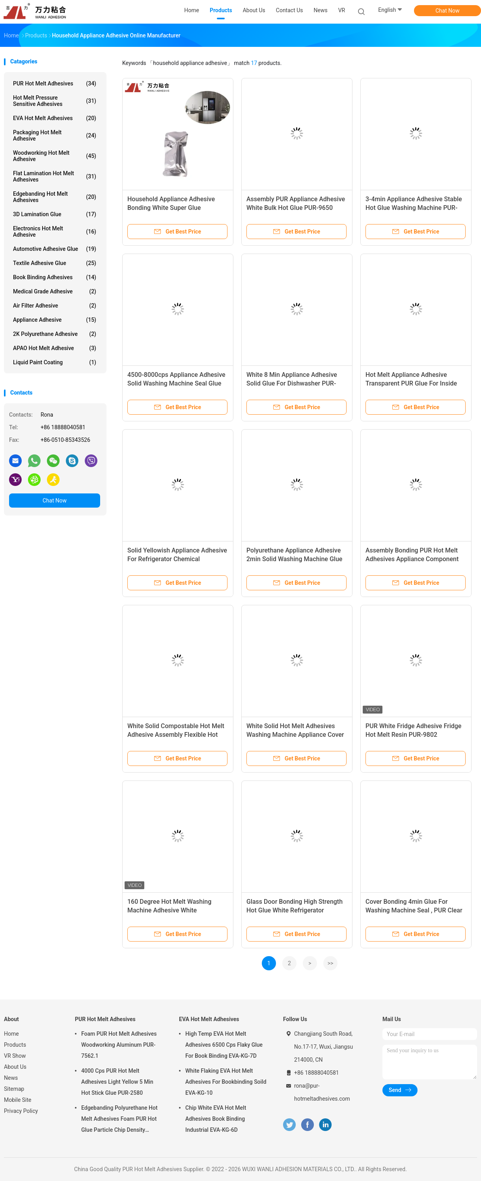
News (11, 1078)
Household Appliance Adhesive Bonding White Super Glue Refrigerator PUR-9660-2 (171, 207)
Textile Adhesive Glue (54, 263)
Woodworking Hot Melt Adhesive (54, 156)
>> (331, 963)
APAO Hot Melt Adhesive (54, 348)
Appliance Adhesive (54, 320)
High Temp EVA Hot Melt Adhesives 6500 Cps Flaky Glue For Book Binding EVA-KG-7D (224, 1045)
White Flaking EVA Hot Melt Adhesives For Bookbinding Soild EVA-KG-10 (226, 1082)
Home (11, 1034)
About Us (15, 1067)
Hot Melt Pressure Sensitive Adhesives (54, 101)
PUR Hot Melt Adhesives (54, 83)
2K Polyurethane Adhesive (54, 334)
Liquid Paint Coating (54, 362)
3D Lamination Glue (54, 214)
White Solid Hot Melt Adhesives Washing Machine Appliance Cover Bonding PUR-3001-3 (295, 734)
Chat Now (448, 10)
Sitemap (14, 1089)
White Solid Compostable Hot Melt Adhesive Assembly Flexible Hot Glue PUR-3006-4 (175, 734)
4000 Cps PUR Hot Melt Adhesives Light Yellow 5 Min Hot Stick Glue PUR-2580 (117, 1082)
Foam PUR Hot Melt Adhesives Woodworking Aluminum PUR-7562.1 (119, 1045)
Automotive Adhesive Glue (54, 249)
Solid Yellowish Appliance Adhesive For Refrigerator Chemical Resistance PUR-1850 (177, 559)
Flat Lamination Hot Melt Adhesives (54, 176)
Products (15, 1045)
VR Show (15, 1056)
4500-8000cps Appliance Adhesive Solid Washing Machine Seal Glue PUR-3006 (176, 383)
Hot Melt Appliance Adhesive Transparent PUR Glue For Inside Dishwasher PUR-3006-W (411, 383)
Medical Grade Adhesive (54, 291)
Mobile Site (18, 1100)
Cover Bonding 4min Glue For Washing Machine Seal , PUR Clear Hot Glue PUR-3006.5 (413, 910)
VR (341, 10)
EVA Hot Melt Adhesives (54, 118)
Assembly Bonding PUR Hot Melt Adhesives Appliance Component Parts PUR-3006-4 (412, 559)
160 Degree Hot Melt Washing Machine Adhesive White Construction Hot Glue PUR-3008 (173, 910)
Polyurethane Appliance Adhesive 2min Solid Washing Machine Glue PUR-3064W (294, 559)
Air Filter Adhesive (54, 306)
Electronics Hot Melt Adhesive (54, 231)
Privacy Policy (21, 1111)
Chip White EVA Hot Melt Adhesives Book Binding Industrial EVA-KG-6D (215, 1119)
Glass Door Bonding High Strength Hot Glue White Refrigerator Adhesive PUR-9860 (294, 910)
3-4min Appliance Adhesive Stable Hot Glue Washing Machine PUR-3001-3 (413, 207)
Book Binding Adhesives (54, 277)
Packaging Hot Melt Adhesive (54, 135)
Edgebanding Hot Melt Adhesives (54, 197)
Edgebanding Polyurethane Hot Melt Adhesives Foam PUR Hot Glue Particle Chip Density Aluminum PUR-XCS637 (119, 1120)
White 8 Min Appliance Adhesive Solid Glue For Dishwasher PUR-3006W (291, 383)
